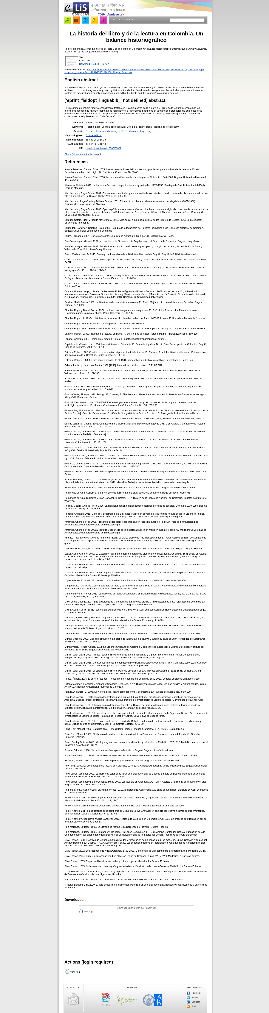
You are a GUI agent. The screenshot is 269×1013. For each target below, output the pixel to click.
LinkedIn (193, 1001)
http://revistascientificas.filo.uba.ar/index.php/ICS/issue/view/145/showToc (126, 69)
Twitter (192, 997)
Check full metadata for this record (82, 154)
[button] (67, 971)
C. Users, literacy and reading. (102, 131)
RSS (191, 1006)
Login (112, 19)
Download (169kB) (89, 64)
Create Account (125, 19)
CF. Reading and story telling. (136, 131)
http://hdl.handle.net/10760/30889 (103, 148)
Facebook (194, 993)
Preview (105, 64)
